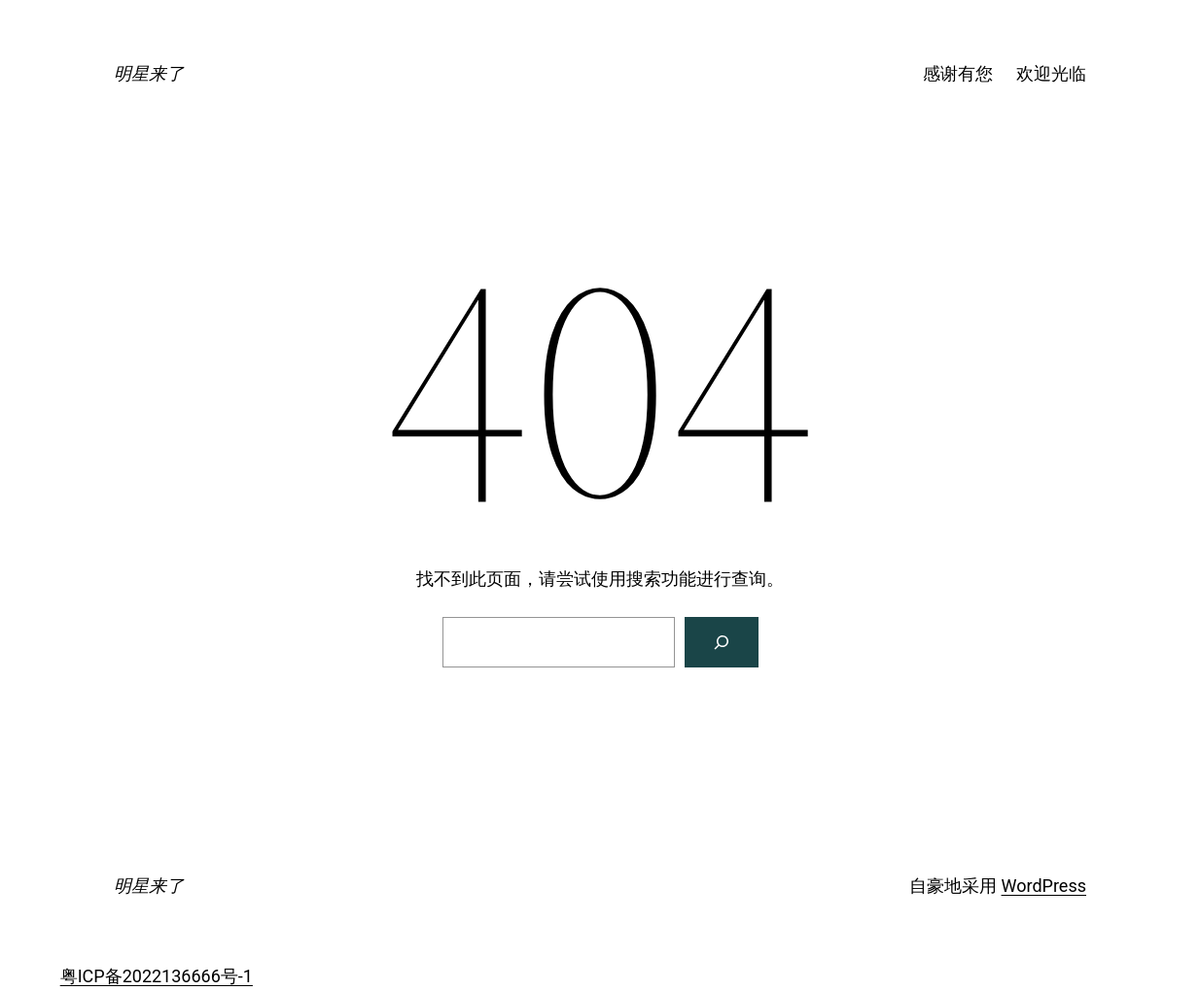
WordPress (1044, 885)
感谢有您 (958, 73)
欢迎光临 (1051, 73)
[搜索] (722, 642)
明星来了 (149, 73)
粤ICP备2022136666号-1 (156, 976)
